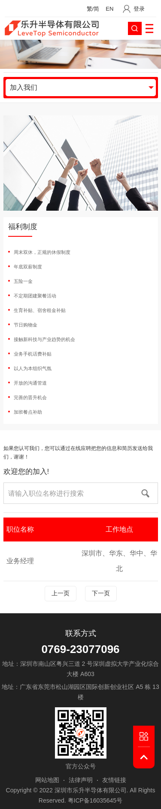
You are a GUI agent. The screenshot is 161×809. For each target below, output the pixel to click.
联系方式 (80, 633)
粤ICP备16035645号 (95, 800)
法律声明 (81, 780)
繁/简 (93, 9)
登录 (139, 9)
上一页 (61, 593)
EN (109, 9)
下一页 (101, 593)
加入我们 (23, 87)
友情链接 (114, 780)
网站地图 (47, 780)
